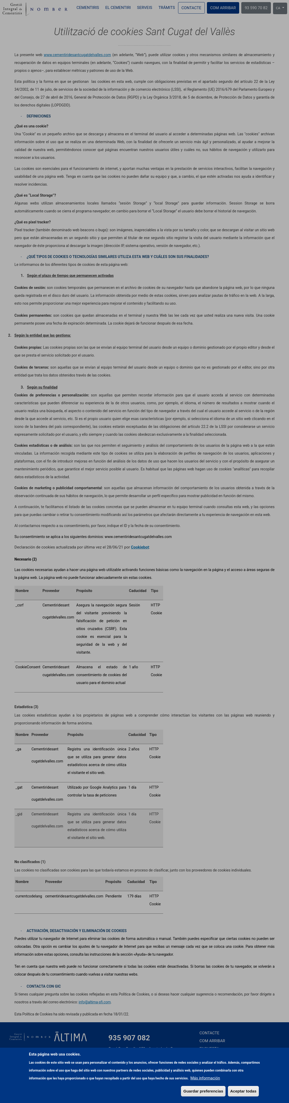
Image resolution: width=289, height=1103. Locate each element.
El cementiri (118, 7)
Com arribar (223, 8)
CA (278, 8)
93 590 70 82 (256, 8)
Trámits (166, 7)
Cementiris (88, 7)
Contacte (191, 8)
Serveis (144, 7)
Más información (205, 1098)
